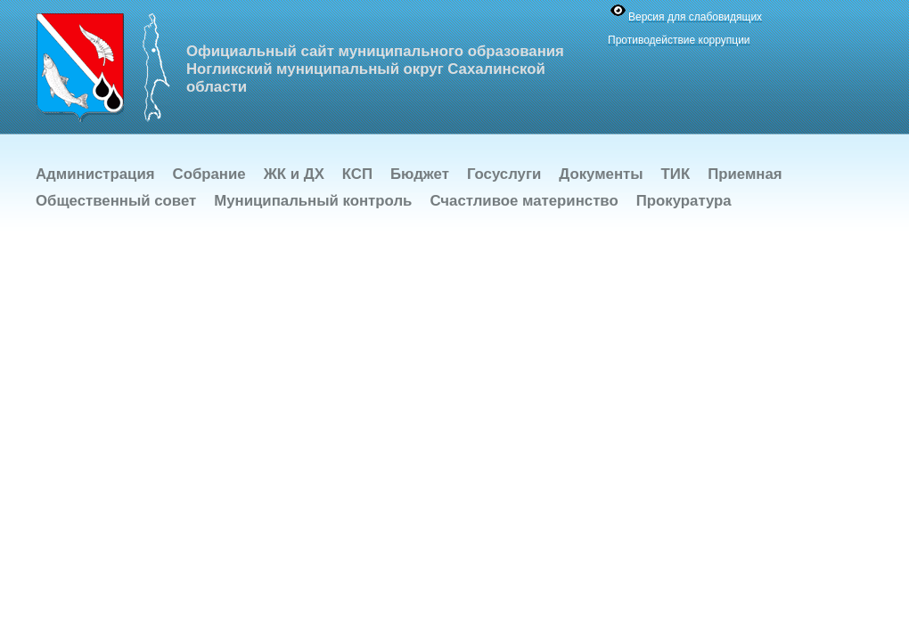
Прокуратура (684, 200)
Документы (601, 174)
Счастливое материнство (524, 200)
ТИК (676, 174)
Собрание (209, 174)
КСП (357, 174)
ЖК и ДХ (294, 174)
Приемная (745, 174)
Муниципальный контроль (313, 200)
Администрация (95, 174)
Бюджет (419, 174)
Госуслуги (504, 174)
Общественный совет (116, 200)
